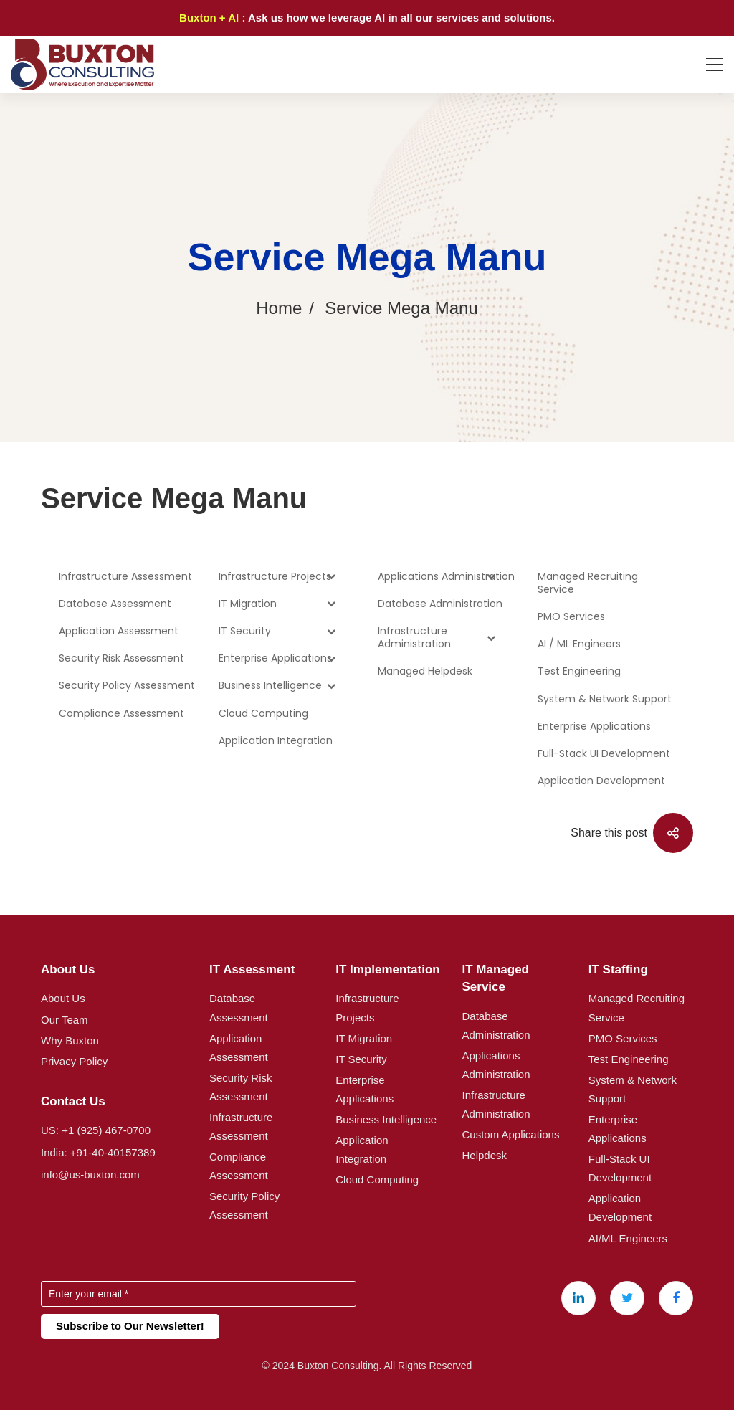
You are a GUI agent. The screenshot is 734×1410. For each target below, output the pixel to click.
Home (279, 308)
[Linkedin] (578, 1298)
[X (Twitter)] (627, 1298)
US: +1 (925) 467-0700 (96, 1130)
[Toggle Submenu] (331, 593)
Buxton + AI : (213, 17)
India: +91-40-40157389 (98, 1152)
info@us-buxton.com (90, 1174)
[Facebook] (676, 1298)
